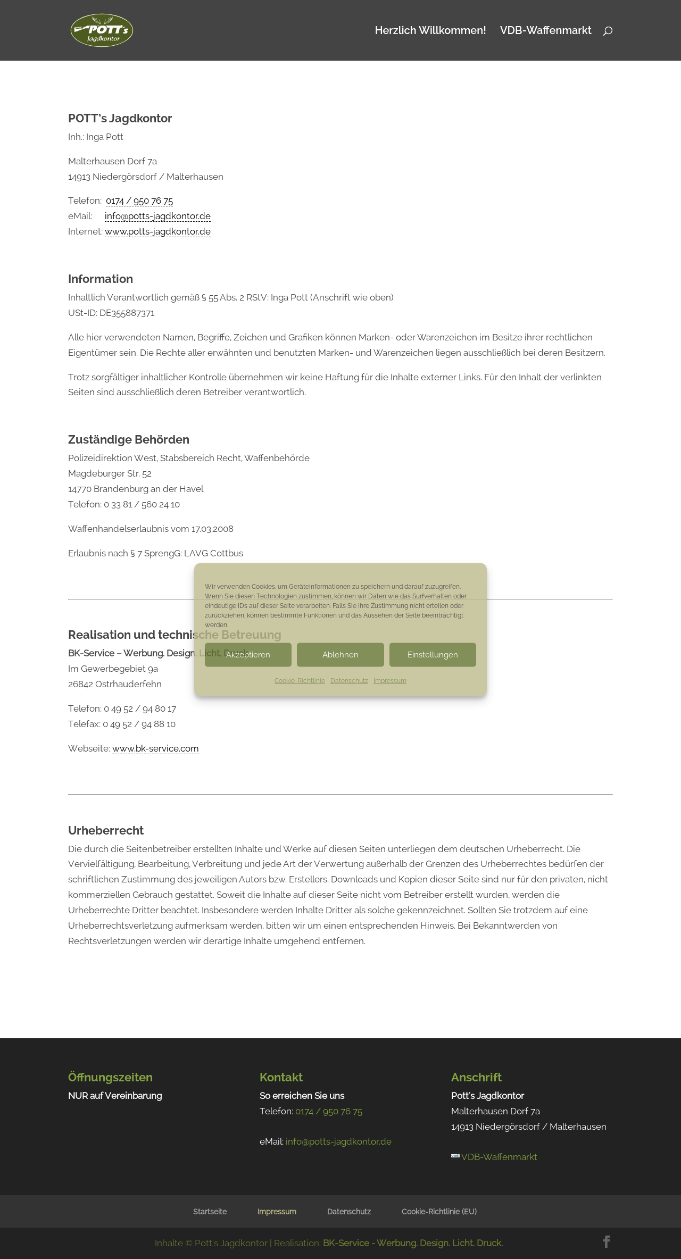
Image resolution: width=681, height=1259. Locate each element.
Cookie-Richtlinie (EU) (439, 1211)
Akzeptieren (248, 655)
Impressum (389, 680)
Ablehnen (340, 655)
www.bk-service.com (155, 748)
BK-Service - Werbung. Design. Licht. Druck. (413, 1243)
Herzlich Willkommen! (430, 32)
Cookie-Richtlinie (300, 680)
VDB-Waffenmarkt (546, 32)
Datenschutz (349, 680)
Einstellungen (433, 655)
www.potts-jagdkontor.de (158, 231)
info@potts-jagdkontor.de (158, 216)
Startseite (210, 1211)
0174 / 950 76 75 (139, 200)
